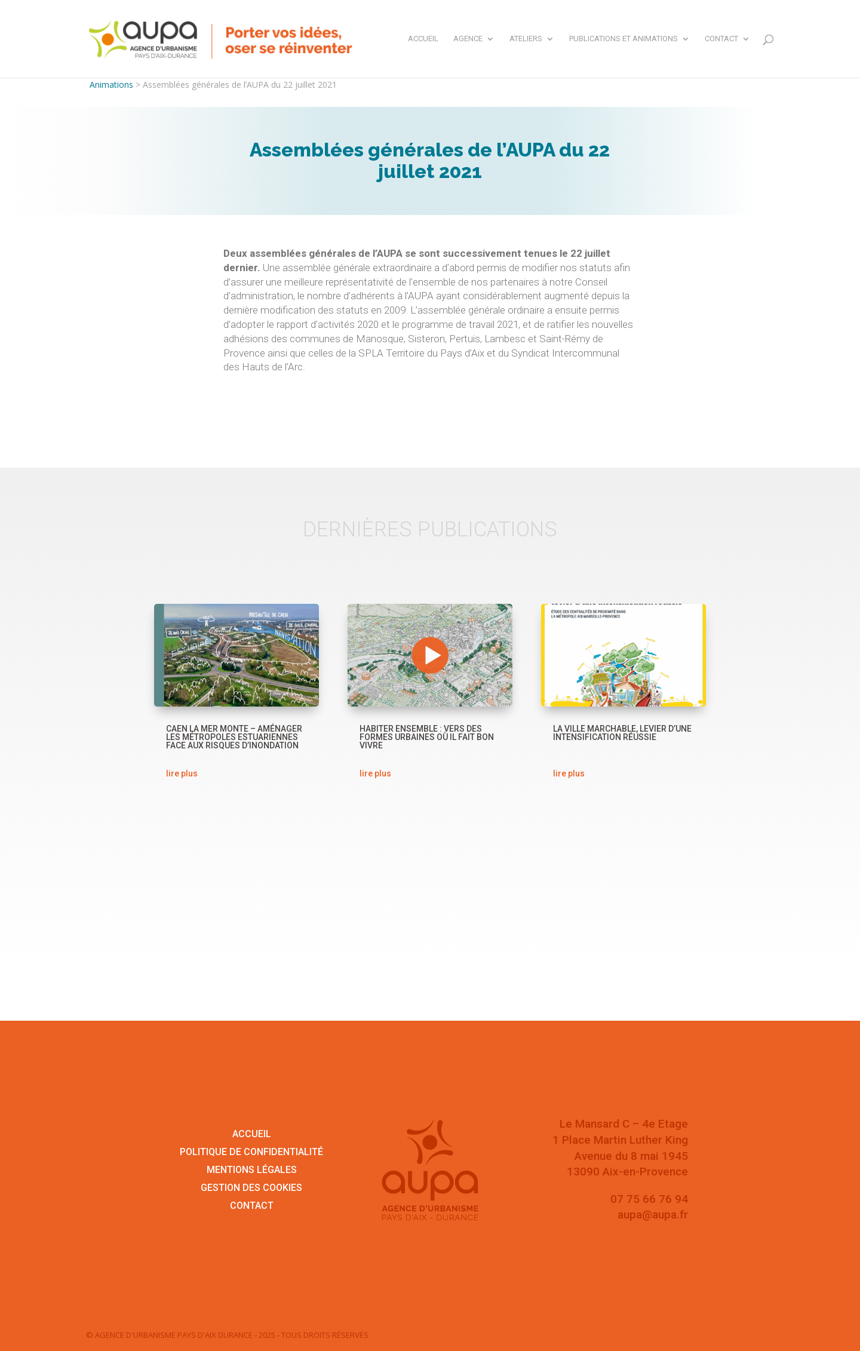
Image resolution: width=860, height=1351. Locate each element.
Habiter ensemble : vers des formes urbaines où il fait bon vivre (427, 737)
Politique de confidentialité (251, 1152)
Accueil (423, 39)
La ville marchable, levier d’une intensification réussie (622, 733)
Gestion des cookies (251, 1188)
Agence (468, 39)
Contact (721, 39)
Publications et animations (623, 39)
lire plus (182, 773)
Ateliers (525, 39)
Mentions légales (252, 1170)
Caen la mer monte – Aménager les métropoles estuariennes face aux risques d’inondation (234, 737)
